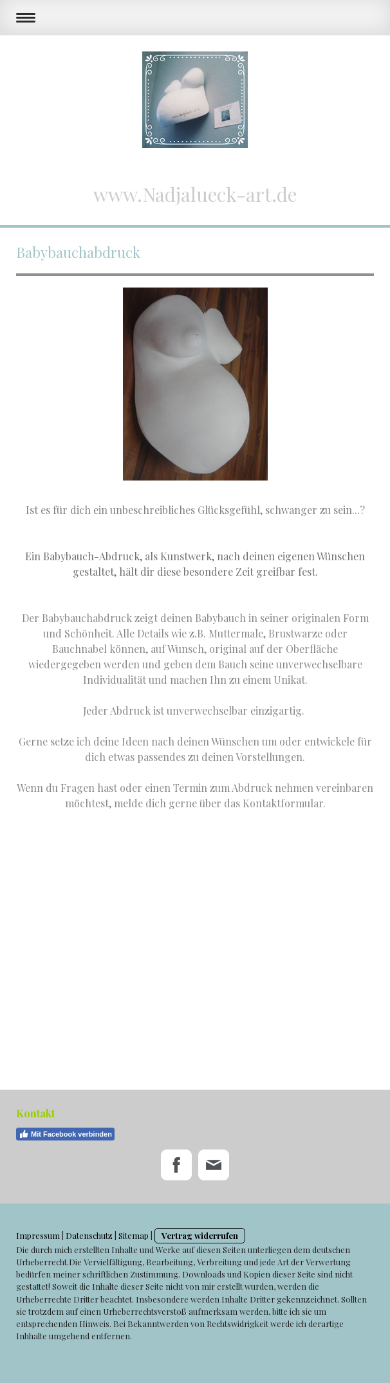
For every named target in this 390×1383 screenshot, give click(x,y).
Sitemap (133, 1235)
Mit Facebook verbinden (65, 1134)
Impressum (38, 1235)
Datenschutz (89, 1235)
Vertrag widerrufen (200, 1235)
